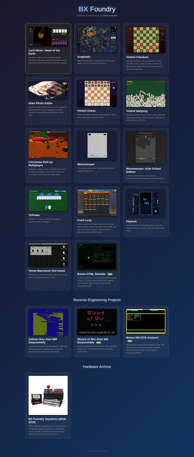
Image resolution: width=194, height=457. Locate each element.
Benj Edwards (110, 15)
